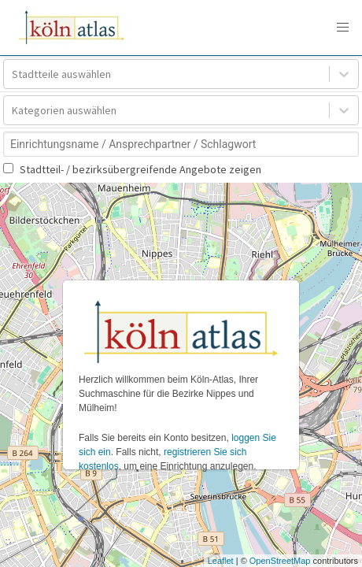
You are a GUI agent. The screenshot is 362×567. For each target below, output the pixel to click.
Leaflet (221, 560)
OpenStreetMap (280, 560)
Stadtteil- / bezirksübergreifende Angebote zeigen (132, 169)
